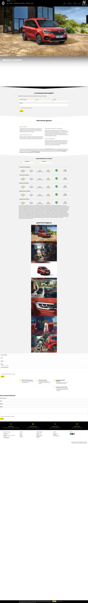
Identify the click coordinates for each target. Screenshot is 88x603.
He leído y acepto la (7, 416)
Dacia (20, 434)
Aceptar (54, 601)
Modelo (2, 364)
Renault (21, 433)
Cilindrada (44, 161)
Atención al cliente (39, 433)
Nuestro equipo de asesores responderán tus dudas (11, 427)
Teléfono (54, 99)
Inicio (8, 3)
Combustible (27, 161)
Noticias (32, 3)
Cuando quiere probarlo (5, 367)
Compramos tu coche (17, 3)
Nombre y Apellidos (23, 99)
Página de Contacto (6, 433)
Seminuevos (21, 436)
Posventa (23, 3)
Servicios (37, 437)
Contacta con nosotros (6, 431)
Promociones (28, 3)
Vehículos (11, 3)
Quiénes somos (55, 433)
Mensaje (21, 102)
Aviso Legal (54, 434)
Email (37, 99)
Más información (33, 602)
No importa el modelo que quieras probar (33, 427)
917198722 (5, 434)
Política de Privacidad (10, 416)
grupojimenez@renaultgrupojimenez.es (9, 435)
